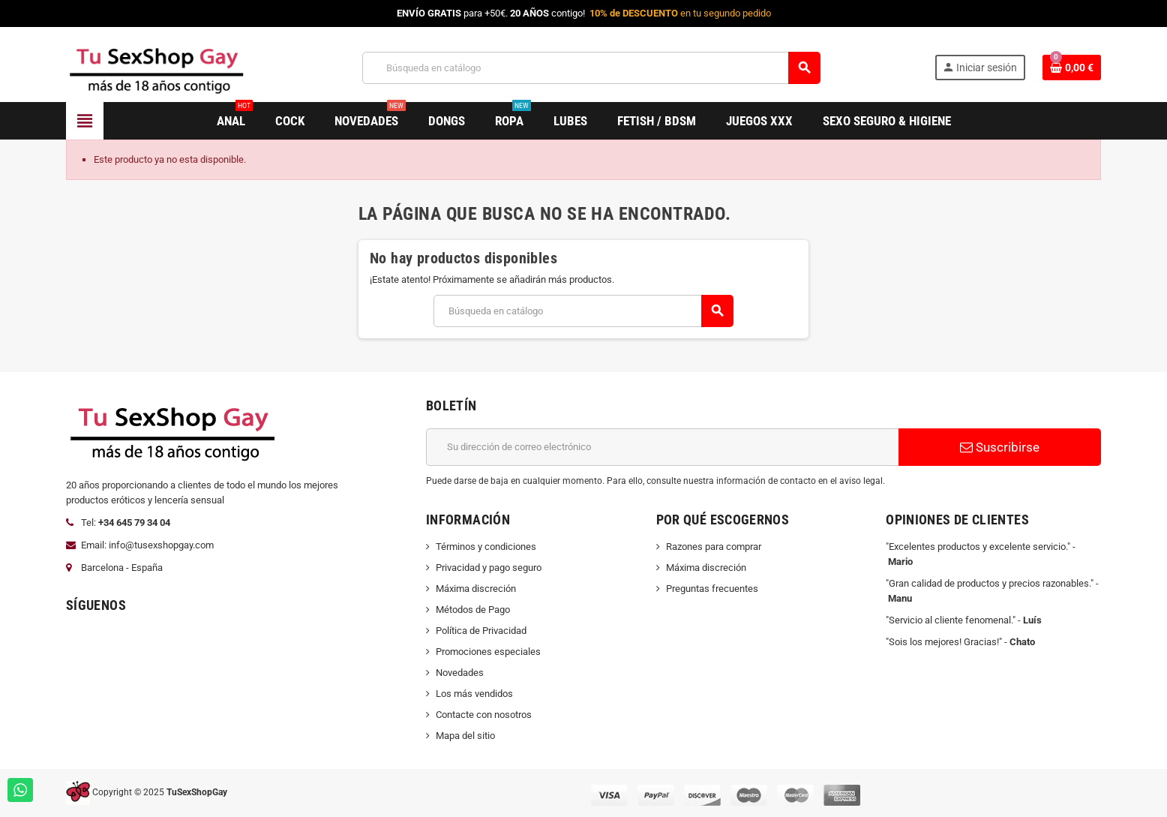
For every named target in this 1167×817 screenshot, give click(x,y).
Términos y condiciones (486, 546)
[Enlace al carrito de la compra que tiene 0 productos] (1071, 67)
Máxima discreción (476, 588)
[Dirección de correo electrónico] (662, 447)
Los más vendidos (474, 693)
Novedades (460, 672)
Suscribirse (1000, 447)
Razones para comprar (713, 546)
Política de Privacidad (481, 630)
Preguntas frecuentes (712, 588)
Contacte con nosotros (484, 714)
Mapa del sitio (465, 735)
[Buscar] (591, 68)
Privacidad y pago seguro (489, 567)
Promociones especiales (488, 651)
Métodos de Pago (473, 609)
